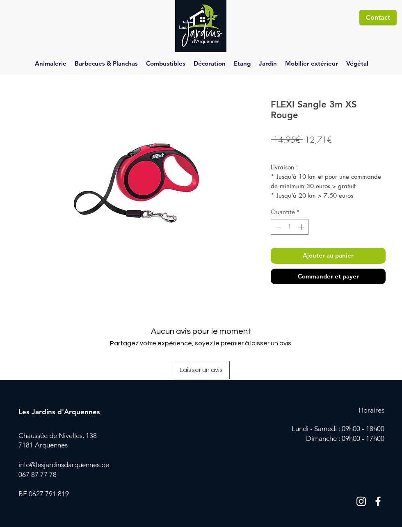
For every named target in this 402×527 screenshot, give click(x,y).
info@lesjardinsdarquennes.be (63, 465)
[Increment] (302, 227)
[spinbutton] (290, 227)
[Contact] (378, 17)
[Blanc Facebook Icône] (378, 501)
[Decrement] (277, 227)
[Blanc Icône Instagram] (361, 501)
